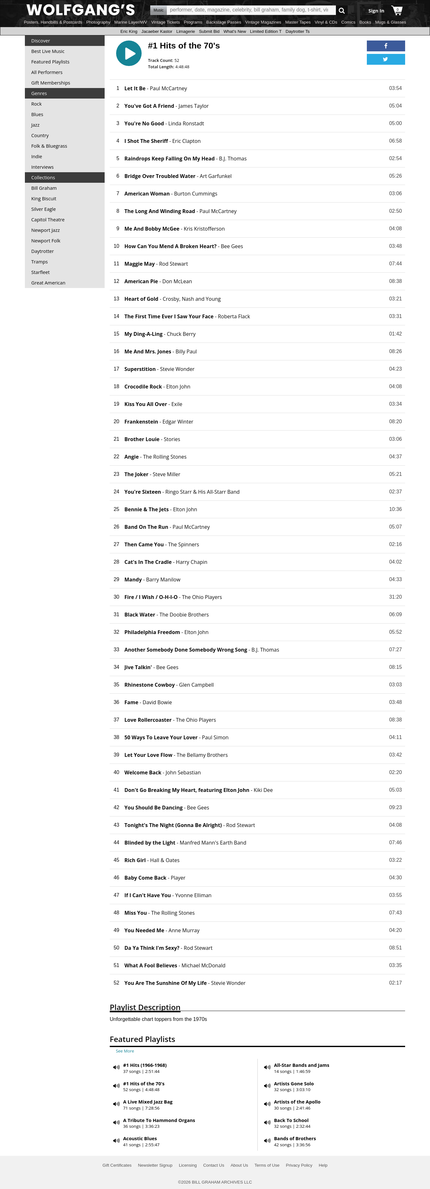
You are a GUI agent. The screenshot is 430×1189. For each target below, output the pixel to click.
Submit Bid (209, 31)
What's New (235, 31)
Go (342, 10)
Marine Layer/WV (130, 22)
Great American (48, 282)
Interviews (42, 167)
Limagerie (185, 31)
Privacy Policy (299, 1165)
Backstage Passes (223, 22)
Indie (36, 156)
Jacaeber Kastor (156, 31)
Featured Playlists (50, 61)
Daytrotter (42, 251)
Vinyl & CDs (326, 22)
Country (40, 135)
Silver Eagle (43, 209)
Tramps (39, 261)
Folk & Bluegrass (49, 146)
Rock (36, 103)
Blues (37, 114)
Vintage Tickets (165, 22)
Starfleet (40, 272)
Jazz (35, 125)
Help (323, 1165)
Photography (98, 22)
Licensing (188, 1165)
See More (125, 1051)
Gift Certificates (116, 1165)
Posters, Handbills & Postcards (53, 22)
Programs (193, 22)
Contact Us (213, 1165)
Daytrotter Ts (297, 31)
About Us (239, 1165)
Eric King (128, 31)
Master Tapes (298, 22)
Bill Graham (44, 188)
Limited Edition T (266, 31)
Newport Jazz (45, 230)
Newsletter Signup (155, 1165)
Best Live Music (47, 51)
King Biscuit (43, 198)
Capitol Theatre (47, 219)
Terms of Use (267, 1165)
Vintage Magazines (263, 22)
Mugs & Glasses (390, 22)
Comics (348, 22)
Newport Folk (45, 240)
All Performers (47, 72)
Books (365, 22)
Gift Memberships (50, 82)
